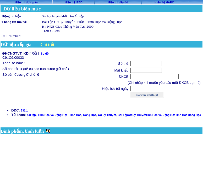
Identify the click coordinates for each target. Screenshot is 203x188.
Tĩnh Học (75, 114)
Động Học (89, 114)
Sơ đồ (44, 53)
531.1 (24, 110)
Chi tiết (47, 44)
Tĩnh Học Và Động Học (52, 114)
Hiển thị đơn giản (26, 2)
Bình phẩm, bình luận (22, 131)
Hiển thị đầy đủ (118, 2)
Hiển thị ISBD (74, 2)
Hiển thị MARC (164, 2)
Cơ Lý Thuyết (107, 114)
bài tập (31, 114)
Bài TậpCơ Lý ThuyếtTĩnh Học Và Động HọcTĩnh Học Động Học (159, 114)
